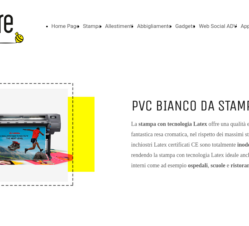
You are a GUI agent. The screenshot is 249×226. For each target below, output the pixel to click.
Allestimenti (119, 26)
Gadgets (185, 26)
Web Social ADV (218, 26)
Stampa (92, 26)
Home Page (65, 26)
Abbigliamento (154, 26)
